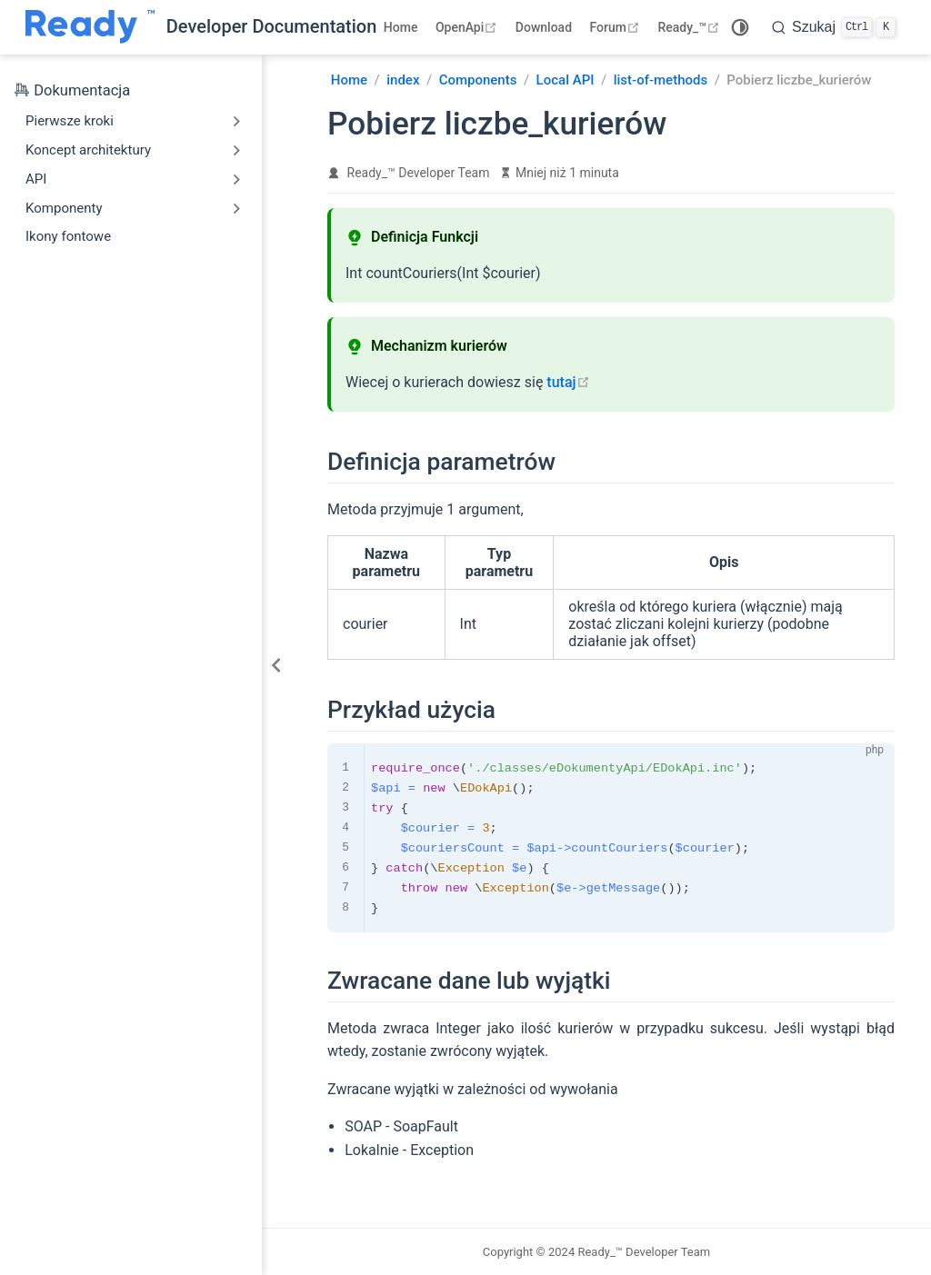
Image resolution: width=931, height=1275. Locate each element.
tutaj (567, 382)
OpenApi (468, 27)
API (35, 179)
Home (401, 27)
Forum (617, 27)
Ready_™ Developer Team (418, 172)
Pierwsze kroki (69, 121)
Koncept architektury (88, 150)
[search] (834, 27)
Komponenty (64, 208)
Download (544, 27)
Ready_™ (690, 27)
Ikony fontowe (68, 236)
